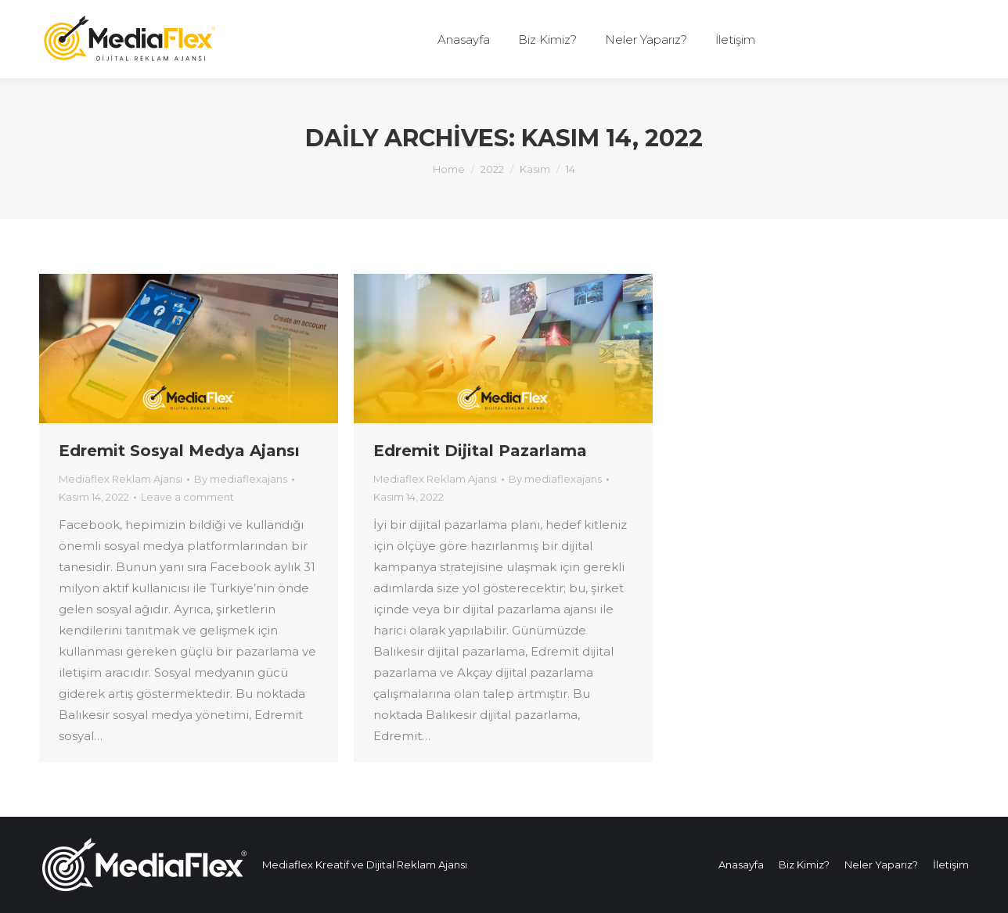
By (240, 479)
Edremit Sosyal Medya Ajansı (179, 450)
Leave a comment (187, 497)
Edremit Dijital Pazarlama (480, 450)
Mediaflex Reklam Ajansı (120, 479)
